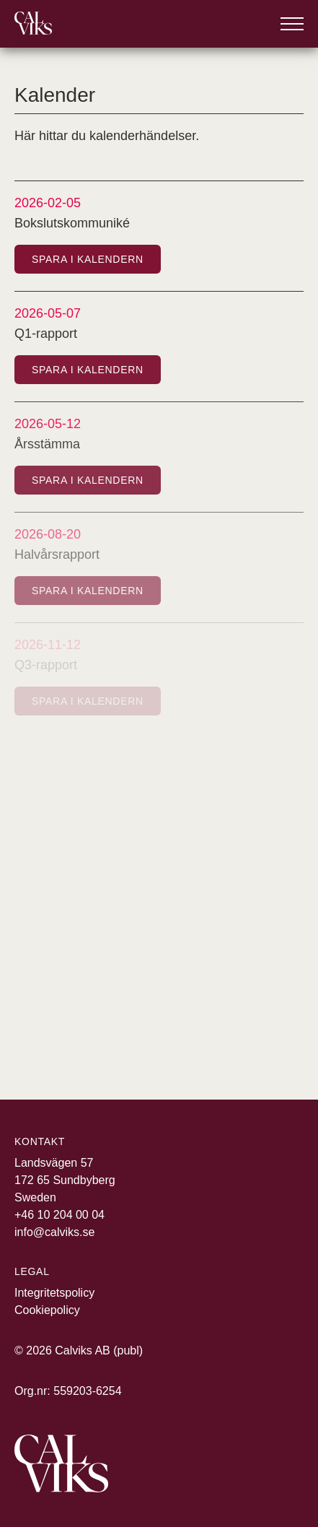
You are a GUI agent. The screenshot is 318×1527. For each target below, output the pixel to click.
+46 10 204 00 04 (59, 1215)
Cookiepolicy (47, 1310)
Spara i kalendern (87, 259)
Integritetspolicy (54, 1293)
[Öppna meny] (292, 24)
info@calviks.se (54, 1232)
